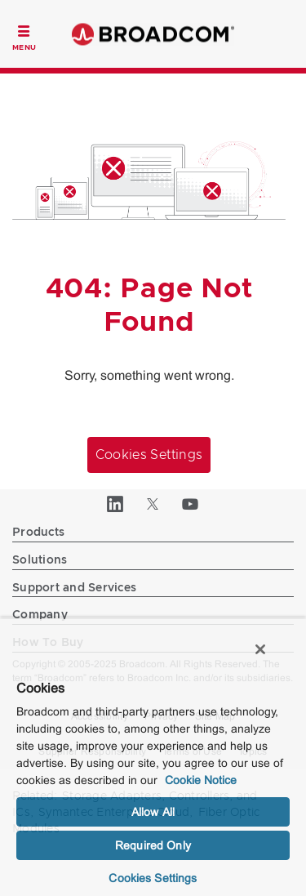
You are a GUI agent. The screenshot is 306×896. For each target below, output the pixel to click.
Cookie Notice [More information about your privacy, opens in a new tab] (201, 780)
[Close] (260, 649)
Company (40, 615)
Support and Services (74, 588)
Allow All (153, 811)
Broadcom (153, 34)
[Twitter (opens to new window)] (153, 504)
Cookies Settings (149, 454)
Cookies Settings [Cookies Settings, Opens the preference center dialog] (153, 878)
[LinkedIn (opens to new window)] (116, 504)
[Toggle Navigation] (24, 35)
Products (38, 532)
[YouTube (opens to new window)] (191, 504)
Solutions (39, 560)
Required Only (153, 845)
